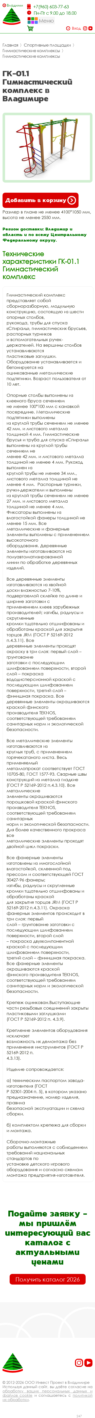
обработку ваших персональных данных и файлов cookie (47, 1393)
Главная (10, 45)
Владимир (15, 5)
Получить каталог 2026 (47, 1279)
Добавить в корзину (40, 200)
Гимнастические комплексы (31, 50)
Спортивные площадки (47, 45)
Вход (76, 28)
